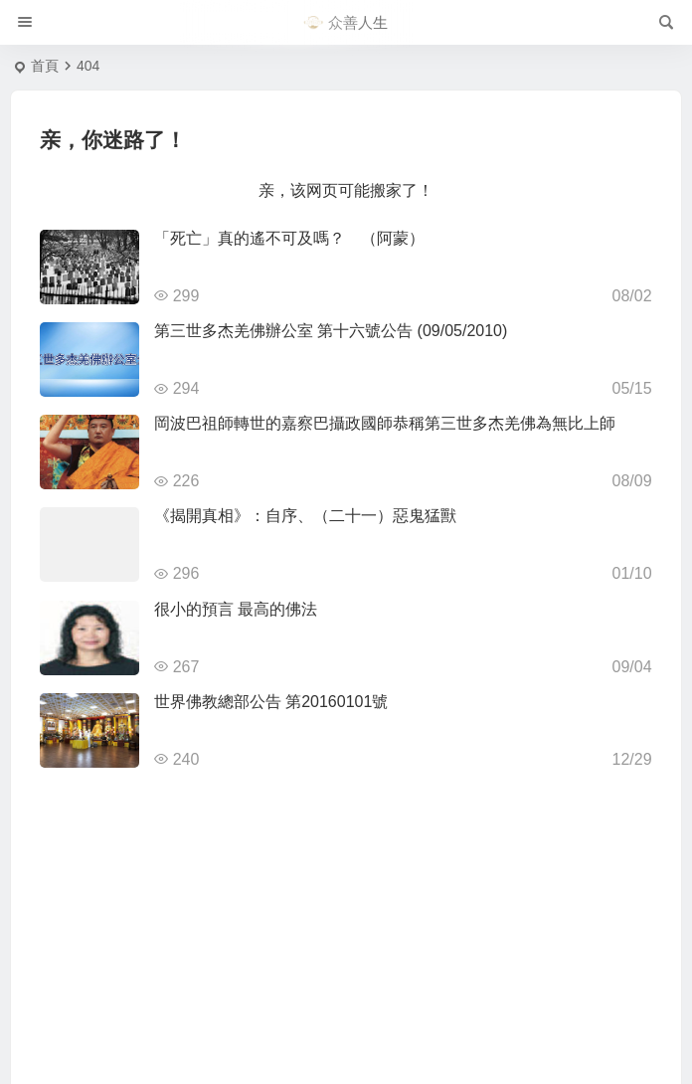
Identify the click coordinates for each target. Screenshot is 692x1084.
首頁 (45, 66)
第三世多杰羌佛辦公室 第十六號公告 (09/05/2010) (331, 330)
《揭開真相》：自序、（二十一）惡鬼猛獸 (305, 515)
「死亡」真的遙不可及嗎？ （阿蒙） (289, 238)
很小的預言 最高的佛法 (235, 609)
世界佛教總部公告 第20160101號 (271, 701)
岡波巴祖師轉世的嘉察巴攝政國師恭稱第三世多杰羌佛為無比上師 (384, 423)
